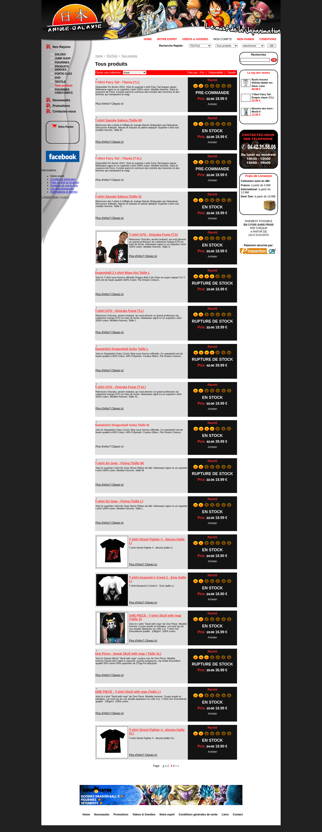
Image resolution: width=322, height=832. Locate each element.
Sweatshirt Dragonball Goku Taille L (121, 349)
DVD (57, 77)
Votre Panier (63, 126)
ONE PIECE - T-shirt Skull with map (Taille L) (128, 692)
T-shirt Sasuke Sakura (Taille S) (118, 196)
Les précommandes (62, 188)
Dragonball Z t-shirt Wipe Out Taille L (122, 272)
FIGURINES (62, 62)
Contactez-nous (64, 111)
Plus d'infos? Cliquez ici (109, 141)
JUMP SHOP (62, 58)
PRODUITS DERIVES (62, 68)
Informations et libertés (63, 191)
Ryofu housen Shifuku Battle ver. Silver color (262, 82)
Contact (238, 814)
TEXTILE (60, 81)
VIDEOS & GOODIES (195, 39)
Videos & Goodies (143, 814)
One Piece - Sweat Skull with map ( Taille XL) (128, 653)
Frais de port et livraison (64, 182)
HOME (148, 39)
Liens (225, 814)
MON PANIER (245, 39)
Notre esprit (166, 814)
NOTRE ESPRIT (167, 39)
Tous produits (63, 85)
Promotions (61, 106)
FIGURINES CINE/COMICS (64, 91)
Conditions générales (63, 179)
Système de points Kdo (64, 185)
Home (99, 56)
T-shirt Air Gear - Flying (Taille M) (119, 463)
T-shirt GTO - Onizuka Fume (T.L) (119, 311)
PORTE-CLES (63, 73)
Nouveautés (61, 100)
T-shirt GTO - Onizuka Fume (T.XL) (120, 387)
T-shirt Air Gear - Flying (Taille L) (119, 501)
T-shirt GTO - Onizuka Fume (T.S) (153, 234)
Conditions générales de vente (198, 814)
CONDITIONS (267, 39)
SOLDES (60, 54)
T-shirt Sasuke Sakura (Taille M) (118, 120)
